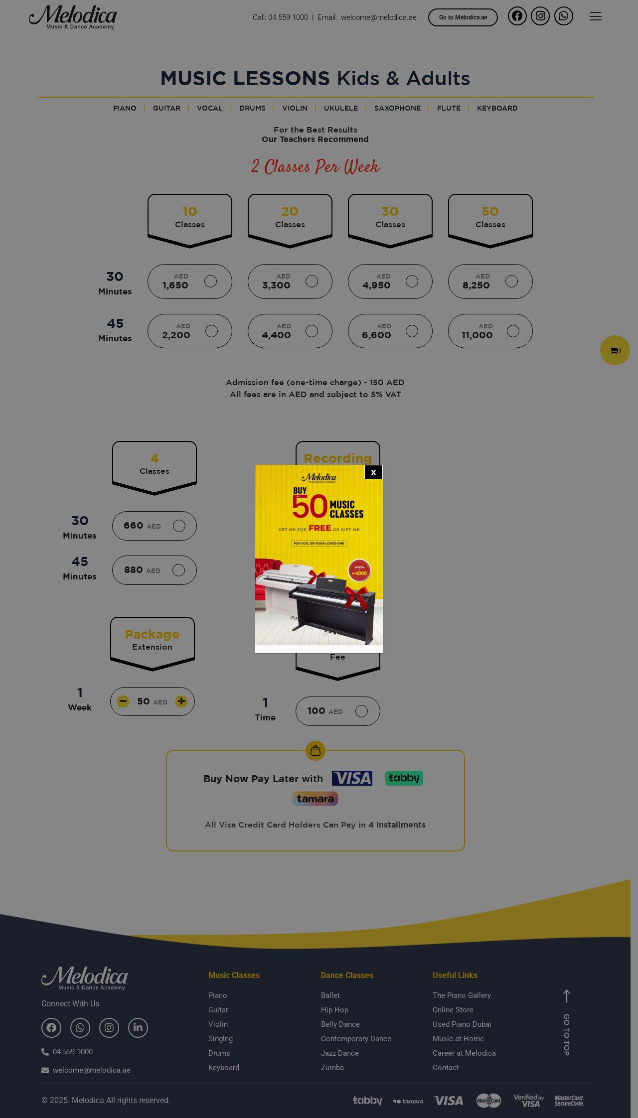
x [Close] (373, 471)
